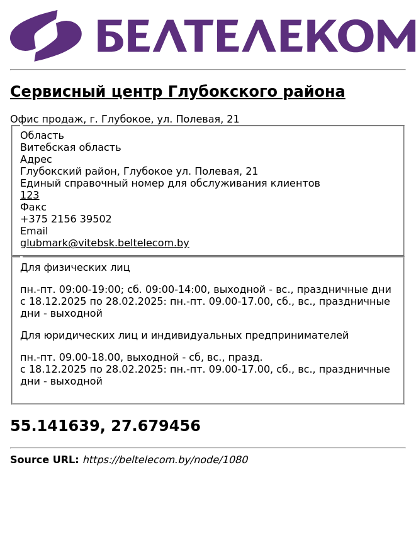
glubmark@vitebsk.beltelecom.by (104, 243)
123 (30, 195)
